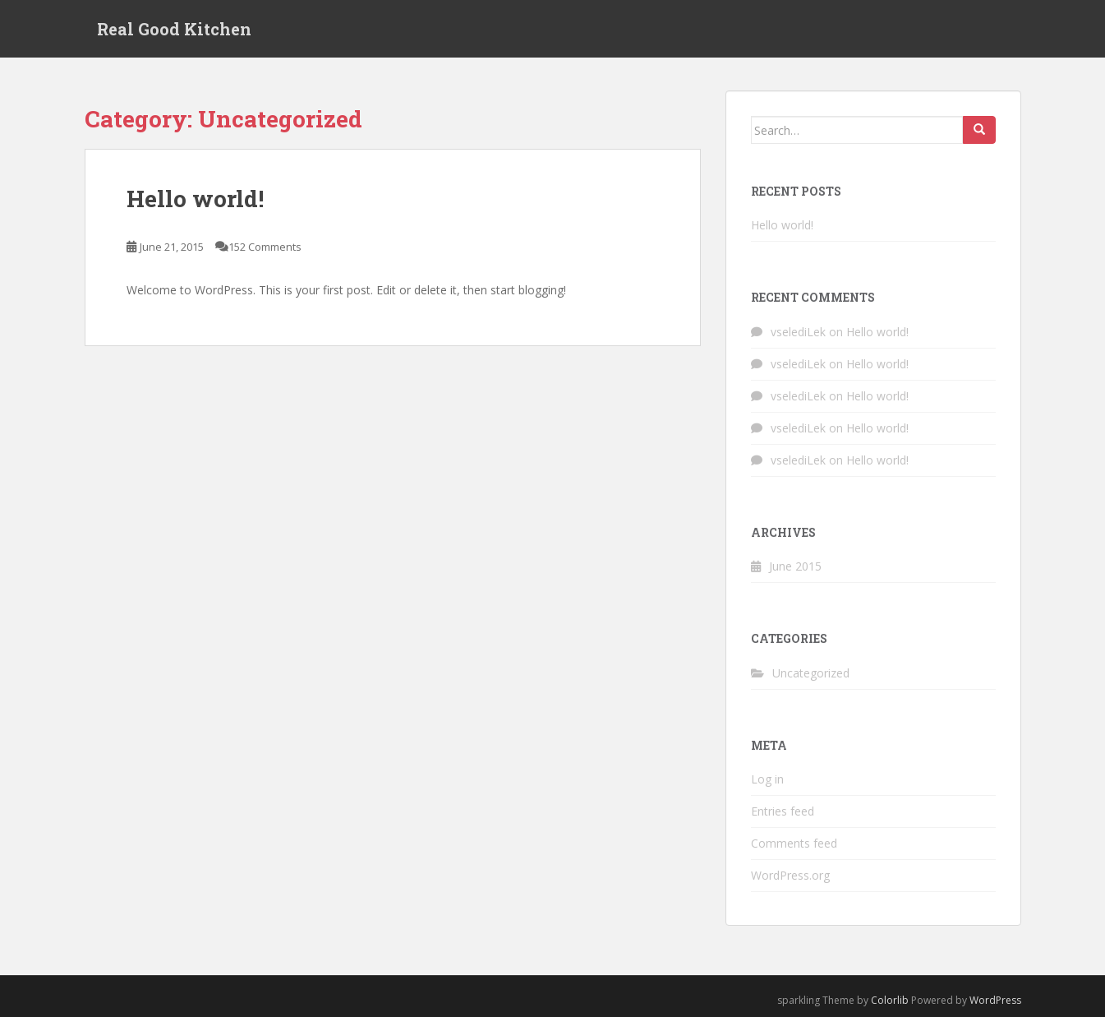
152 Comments (265, 246)
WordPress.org (790, 875)
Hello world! (195, 198)
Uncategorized (810, 673)
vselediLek (798, 332)
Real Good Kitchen (174, 28)
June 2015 (795, 566)
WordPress (995, 1000)
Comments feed (794, 843)
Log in (767, 779)
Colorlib (890, 1000)
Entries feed (782, 811)
